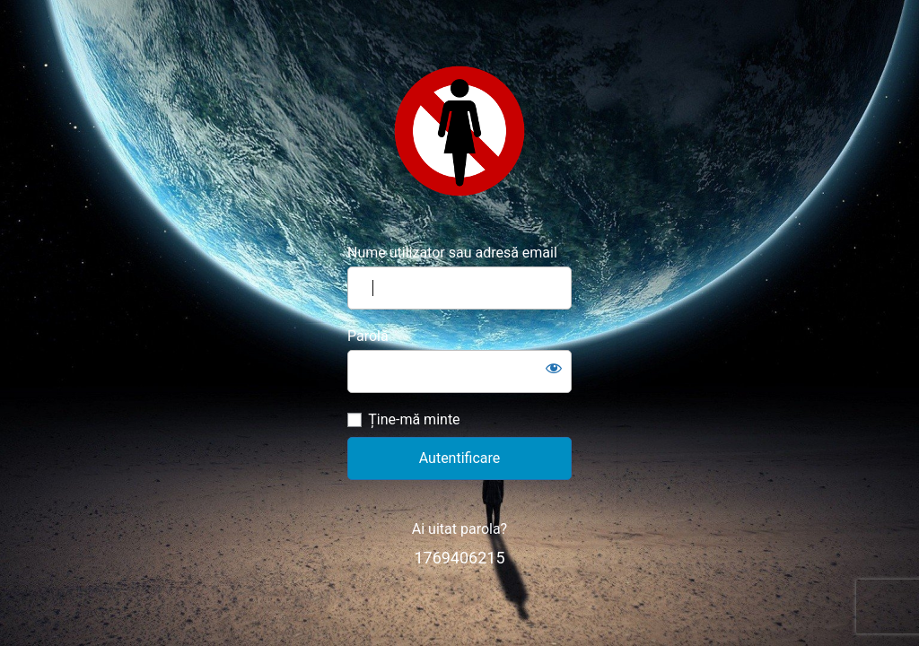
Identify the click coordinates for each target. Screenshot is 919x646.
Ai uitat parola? (459, 528)
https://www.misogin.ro (459, 131)
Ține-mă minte (414, 419)
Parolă (368, 336)
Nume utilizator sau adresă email (452, 252)
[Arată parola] (554, 368)
